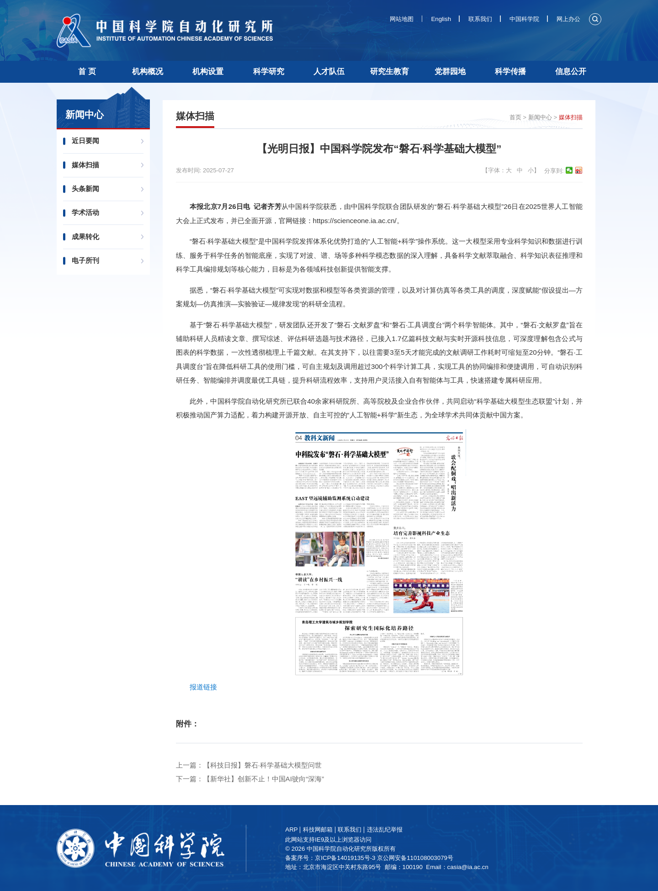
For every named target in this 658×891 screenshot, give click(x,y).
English (441, 19)
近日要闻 (87, 140)
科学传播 (510, 71)
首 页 (87, 71)
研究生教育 (389, 71)
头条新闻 (87, 188)
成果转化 (87, 236)
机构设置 (207, 71)
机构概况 (147, 71)
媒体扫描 (87, 165)
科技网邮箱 (331, 829)
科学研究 (268, 71)
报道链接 (203, 687)
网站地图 (402, 19)
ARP (305, 829)
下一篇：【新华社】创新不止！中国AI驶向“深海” (250, 779)
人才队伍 (329, 71)
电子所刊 (87, 260)
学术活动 (87, 212)
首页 (515, 117)
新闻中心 (540, 117)
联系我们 (480, 19)
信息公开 (570, 71)
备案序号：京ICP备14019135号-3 (344, 857)
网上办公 (568, 19)
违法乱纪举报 (398, 829)
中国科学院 (524, 19)
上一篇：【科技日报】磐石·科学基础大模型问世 (249, 765)
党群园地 (450, 71)
